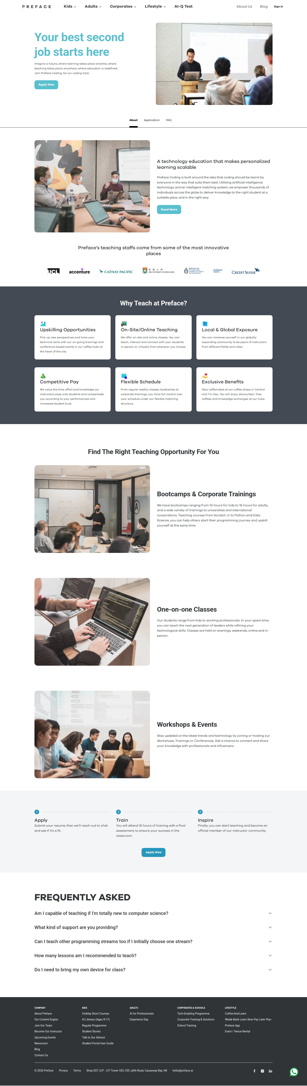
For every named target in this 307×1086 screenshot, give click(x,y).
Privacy (63, 1070)
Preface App (232, 1025)
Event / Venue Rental (237, 1031)
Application (152, 120)
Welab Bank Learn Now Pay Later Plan (248, 1019)
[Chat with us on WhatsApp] (294, 1073)
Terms (77, 1070)
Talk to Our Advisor (93, 1037)
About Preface (43, 1014)
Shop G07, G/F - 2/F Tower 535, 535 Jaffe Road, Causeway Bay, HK (126, 1070)
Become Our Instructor (48, 1031)
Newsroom (41, 1043)
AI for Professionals (142, 1014)
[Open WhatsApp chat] (294, 1073)
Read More (169, 209)
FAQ (169, 120)
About (133, 120)
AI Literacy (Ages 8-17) (96, 1019)
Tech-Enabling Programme (193, 1014)
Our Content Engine (46, 1019)
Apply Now (47, 84)
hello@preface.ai (182, 1070)
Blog (37, 1049)
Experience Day (139, 1019)
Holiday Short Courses (95, 1014)
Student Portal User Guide (98, 1043)
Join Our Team (43, 1025)
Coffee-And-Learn (235, 1014)
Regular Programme (94, 1025)
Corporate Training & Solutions (195, 1019)
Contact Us (41, 1055)
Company (39, 1008)
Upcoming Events (45, 1037)
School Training (186, 1025)
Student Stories (91, 1031)
